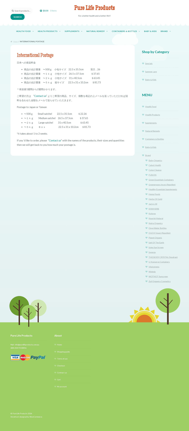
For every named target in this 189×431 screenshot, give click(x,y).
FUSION (152, 175)
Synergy (152, 252)
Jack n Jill (153, 204)
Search (18, 17)
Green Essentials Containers (161, 179)
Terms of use (62, 359)
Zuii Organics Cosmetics (160, 281)
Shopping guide (63, 352)
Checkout (61, 366)
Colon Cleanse (155, 170)
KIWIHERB (154, 208)
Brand (164, 31)
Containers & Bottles (124, 31)
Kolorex (152, 213)
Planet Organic (155, 237)
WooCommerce (36, 417)
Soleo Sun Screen (156, 247)
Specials (149, 63)
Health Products (47, 31)
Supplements (72, 31)
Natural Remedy (95, 31)
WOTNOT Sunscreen (158, 276)
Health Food (23, 31)
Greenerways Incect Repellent (162, 184)
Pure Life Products (94, 9)
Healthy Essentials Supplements (163, 189)
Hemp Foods (154, 194)
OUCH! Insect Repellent (159, 233)
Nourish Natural (156, 218)
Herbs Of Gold (155, 199)
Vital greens (154, 266)
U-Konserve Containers (159, 262)
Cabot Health (155, 165)
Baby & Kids (150, 31)
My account (62, 386)
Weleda (152, 271)
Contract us (62, 372)
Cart (59, 379)
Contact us (40, 95)
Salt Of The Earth (156, 242)
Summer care (151, 71)
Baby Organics (155, 160)
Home (15, 41)
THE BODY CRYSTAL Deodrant (163, 257)
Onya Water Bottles (158, 228)
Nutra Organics (156, 223)
